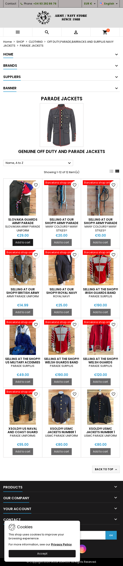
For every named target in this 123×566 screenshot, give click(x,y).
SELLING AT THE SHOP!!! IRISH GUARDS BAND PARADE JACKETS (100, 292)
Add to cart (22, 242)
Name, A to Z (39, 163)
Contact (10, 3)
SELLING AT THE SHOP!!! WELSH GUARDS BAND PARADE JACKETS (61, 362)
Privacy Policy (61, 544)
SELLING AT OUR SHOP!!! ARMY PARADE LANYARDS (61, 223)
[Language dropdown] (109, 3)
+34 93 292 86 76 (44, 3)
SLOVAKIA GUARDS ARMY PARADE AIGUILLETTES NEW (22, 223)
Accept (42, 553)
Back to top (106, 469)
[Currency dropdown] (90, 3)
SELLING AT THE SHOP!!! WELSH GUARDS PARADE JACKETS (100, 362)
